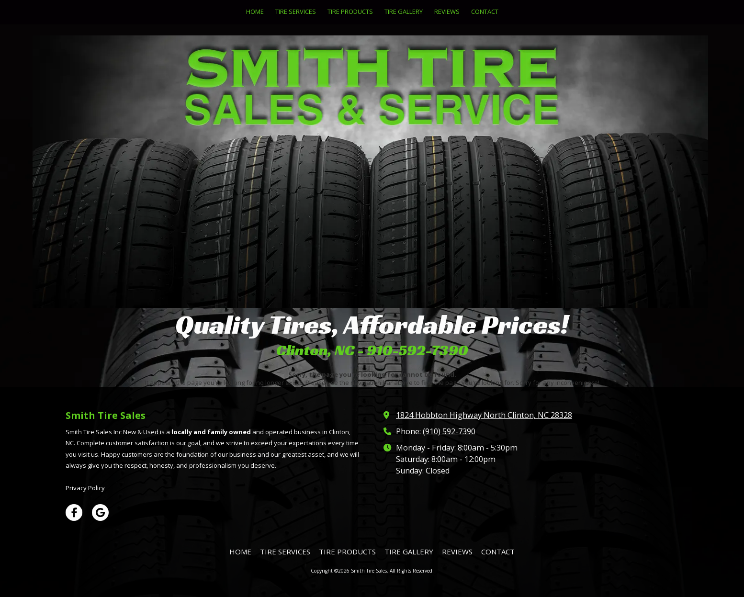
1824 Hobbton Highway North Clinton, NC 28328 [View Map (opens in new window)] (484, 415)
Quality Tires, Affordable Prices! (372, 324)
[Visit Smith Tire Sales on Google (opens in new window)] (100, 512)
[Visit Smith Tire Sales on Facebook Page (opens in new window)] (74, 512)
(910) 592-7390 (449, 431)
